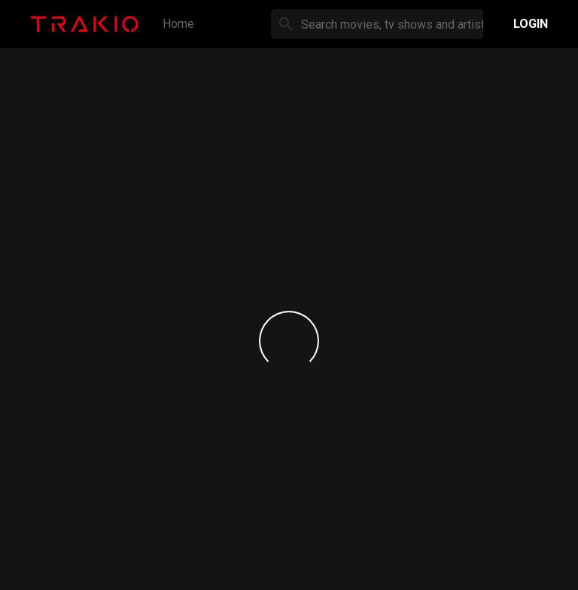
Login (530, 24)
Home (178, 24)
